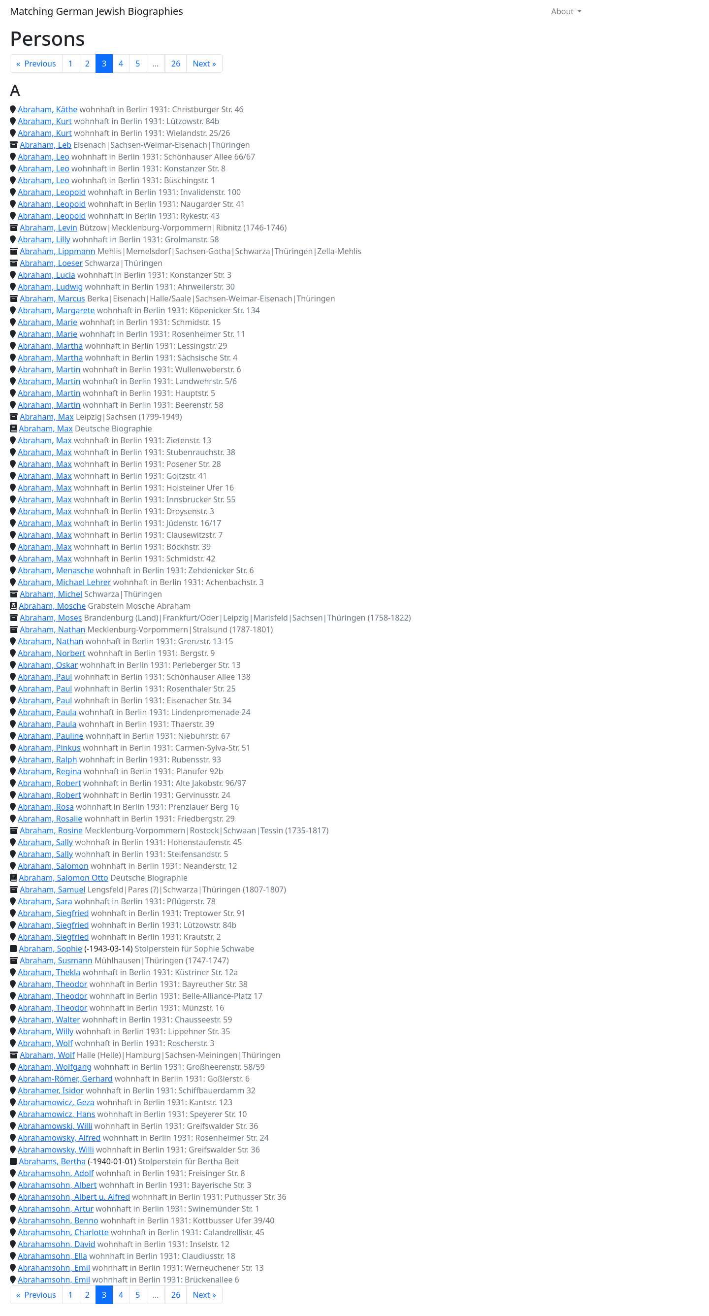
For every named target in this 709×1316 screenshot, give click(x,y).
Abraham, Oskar (48, 664)
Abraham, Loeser (51, 263)
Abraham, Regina (49, 771)
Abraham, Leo (43, 156)
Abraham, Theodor (52, 984)
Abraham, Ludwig (50, 286)
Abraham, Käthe (47, 109)
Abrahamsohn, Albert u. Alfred (74, 1196)
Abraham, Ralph (47, 759)
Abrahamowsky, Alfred (59, 1137)
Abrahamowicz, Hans (56, 1114)
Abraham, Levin (48, 227)
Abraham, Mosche (52, 605)
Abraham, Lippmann (58, 251)
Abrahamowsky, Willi (56, 1149)
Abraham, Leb (45, 144)
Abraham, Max (47, 416)
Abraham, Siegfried (53, 913)
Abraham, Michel (51, 594)
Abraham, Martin (49, 369)
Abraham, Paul (45, 676)
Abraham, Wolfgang (55, 1066)
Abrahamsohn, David (56, 1244)
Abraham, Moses (51, 617)
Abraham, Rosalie (50, 818)
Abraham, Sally (45, 842)
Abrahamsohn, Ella (52, 1255)
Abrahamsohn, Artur (56, 1208)
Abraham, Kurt (45, 121)
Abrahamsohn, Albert (57, 1185)
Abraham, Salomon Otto (63, 877)
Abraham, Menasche (56, 570)
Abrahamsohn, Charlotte (63, 1232)
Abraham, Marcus (52, 298)
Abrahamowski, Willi (55, 1125)
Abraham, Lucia (46, 274)
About (563, 11)
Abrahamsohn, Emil (54, 1267)
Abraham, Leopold (52, 192)
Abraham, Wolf (45, 1043)
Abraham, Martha (50, 345)
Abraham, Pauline (50, 735)
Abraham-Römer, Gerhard (65, 1078)
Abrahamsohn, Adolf (56, 1173)
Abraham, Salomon (53, 865)
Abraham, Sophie (50, 948)
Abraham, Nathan (52, 629)
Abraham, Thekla (49, 972)
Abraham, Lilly (44, 239)
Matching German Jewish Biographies (96, 11)
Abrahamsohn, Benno (58, 1220)
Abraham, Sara (45, 901)
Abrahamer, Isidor (51, 1090)
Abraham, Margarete (56, 310)
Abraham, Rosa (46, 806)
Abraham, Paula (47, 712)
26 (175, 63)
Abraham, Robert (49, 783)
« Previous (36, 63)
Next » (204, 63)
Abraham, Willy (45, 1031)
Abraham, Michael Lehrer (64, 582)
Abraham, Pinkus (49, 747)
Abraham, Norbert (51, 653)
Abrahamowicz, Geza (56, 1102)
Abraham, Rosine (51, 830)
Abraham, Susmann (56, 960)
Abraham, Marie (47, 322)
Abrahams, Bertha (52, 1161)
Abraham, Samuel (52, 889)
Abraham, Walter (49, 1019)
